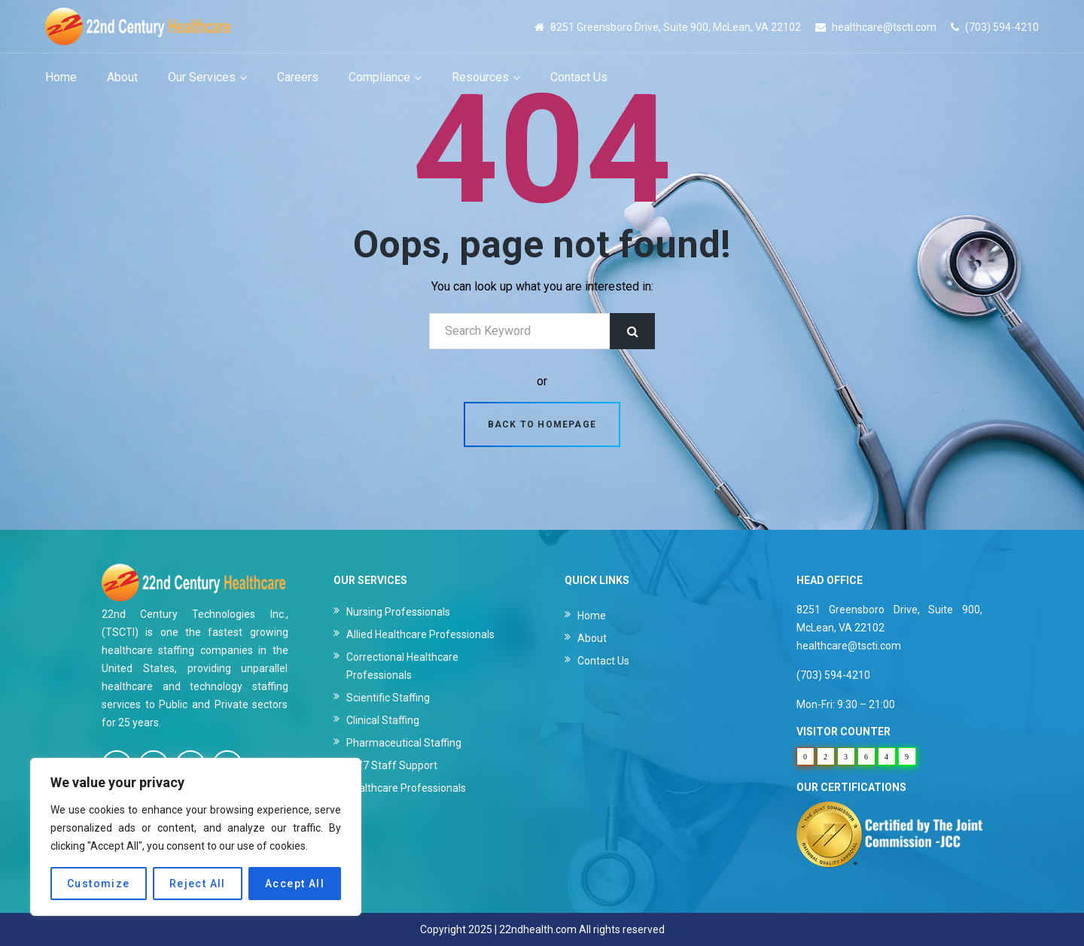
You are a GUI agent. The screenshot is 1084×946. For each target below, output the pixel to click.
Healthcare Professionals (406, 788)
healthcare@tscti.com (884, 27)
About (592, 638)
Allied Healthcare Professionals (420, 634)
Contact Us (603, 661)
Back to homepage (542, 424)
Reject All (197, 884)
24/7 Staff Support (391, 765)
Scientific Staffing (388, 698)
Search (632, 331)
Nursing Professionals (398, 612)
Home (591, 616)
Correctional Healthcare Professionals (402, 666)
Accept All (294, 884)
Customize (98, 884)
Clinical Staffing (382, 720)
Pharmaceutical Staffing (403, 743)
